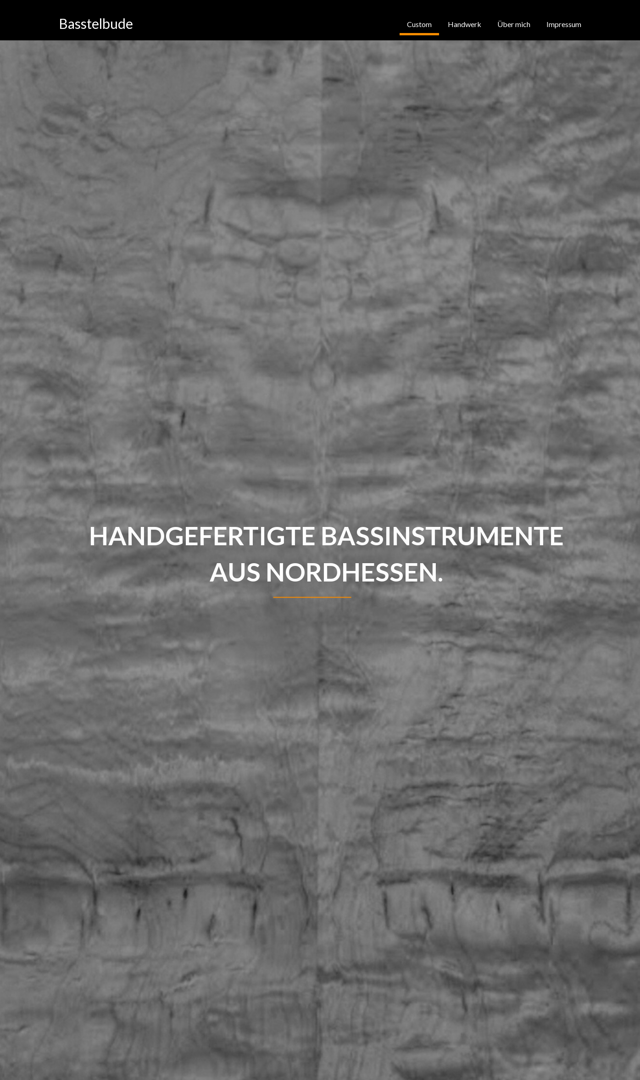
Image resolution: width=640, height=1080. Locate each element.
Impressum (563, 24)
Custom (419, 24)
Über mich (513, 24)
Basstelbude (96, 23)
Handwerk (464, 24)
